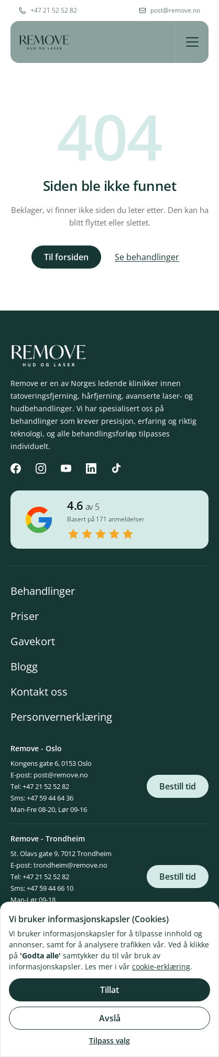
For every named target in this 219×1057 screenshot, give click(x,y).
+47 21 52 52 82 (46, 786)
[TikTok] (116, 468)
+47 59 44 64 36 (50, 798)
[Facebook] (15, 468)
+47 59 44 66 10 (50, 888)
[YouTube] (66, 468)
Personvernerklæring (61, 717)
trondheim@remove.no (70, 865)
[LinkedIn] (91, 468)
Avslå (110, 1018)
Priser (24, 616)
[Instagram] (41, 468)
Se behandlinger (147, 257)
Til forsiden (66, 257)
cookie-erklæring (161, 966)
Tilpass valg (109, 1040)
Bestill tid (177, 786)
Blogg (24, 666)
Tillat (109, 990)
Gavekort (32, 641)
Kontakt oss (39, 692)
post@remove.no (61, 775)
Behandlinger (42, 591)
